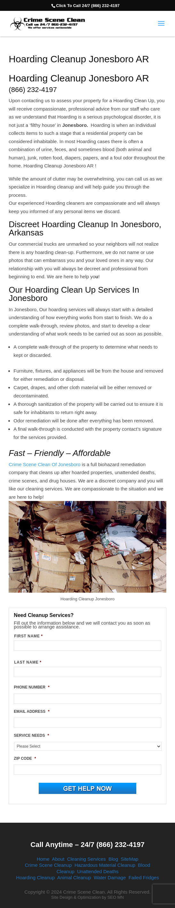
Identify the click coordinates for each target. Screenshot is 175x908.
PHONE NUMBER (31, 687)
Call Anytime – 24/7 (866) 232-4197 (87, 845)
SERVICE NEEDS (31, 735)
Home (43, 859)
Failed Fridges (144, 877)
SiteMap (129, 859)
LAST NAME (27, 662)
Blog (113, 859)
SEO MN (115, 897)
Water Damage (110, 877)
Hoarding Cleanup (35, 877)
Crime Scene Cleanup (48, 865)
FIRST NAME (28, 636)
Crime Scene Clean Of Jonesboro (44, 464)
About (58, 859)
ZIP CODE (25, 758)
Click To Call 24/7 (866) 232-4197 (87, 5)
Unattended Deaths (97, 871)
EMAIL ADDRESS (31, 711)
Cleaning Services (86, 859)
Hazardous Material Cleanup (105, 865)
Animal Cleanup (74, 877)
